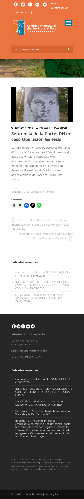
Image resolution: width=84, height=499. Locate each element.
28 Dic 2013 (20, 128)
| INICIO (53, 3)
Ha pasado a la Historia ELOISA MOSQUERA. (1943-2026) (43, 380)
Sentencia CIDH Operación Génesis (32, 191)
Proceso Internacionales (53, 128)
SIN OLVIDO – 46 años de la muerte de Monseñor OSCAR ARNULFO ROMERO (39, 296)
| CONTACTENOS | (22, 12)
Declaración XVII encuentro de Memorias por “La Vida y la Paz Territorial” (43, 412)
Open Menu (68, 23)
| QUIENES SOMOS (58, 8)
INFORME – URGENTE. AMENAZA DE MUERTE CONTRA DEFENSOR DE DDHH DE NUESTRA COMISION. (43, 285)
